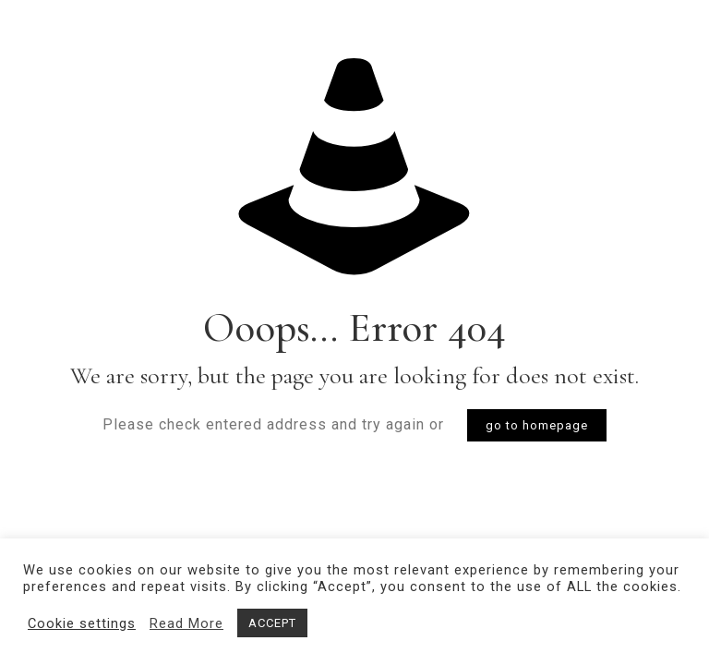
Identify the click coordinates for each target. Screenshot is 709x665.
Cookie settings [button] (82, 623)
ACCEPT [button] (272, 623)
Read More (186, 623)
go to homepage (537, 425)
